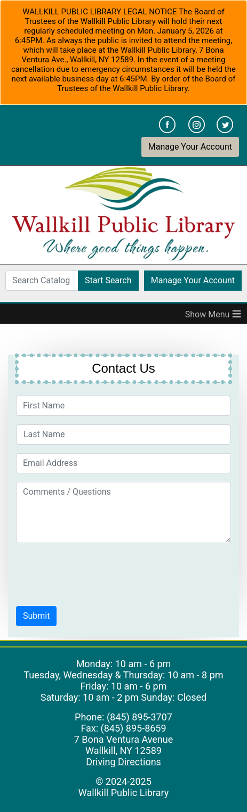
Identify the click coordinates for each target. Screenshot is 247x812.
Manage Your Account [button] (190, 147)
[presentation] (97, 572)
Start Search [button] (108, 280)
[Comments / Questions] (123, 512)
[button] (36, 616)
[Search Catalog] (41, 280)
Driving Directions (123, 761)
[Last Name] (123, 434)
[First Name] (123, 406)
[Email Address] (123, 463)
